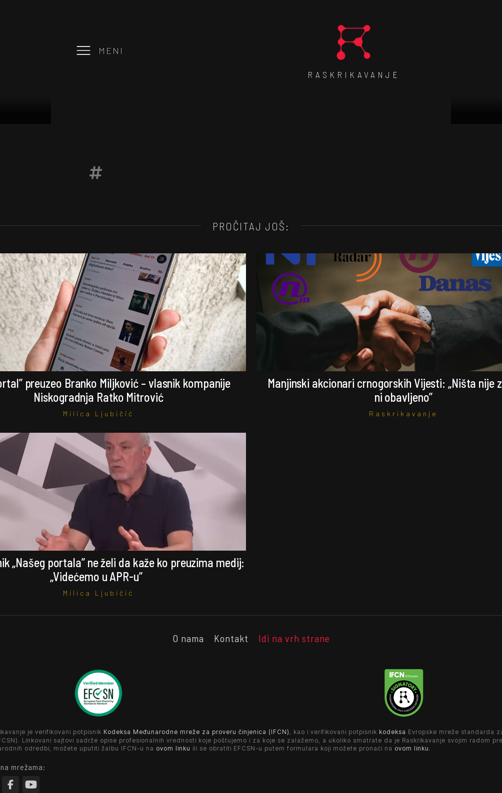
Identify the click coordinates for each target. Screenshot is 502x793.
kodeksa (392, 732)
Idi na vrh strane (294, 638)
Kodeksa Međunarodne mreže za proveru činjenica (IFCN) (197, 732)
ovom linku (173, 748)
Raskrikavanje (403, 413)
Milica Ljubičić (98, 413)
